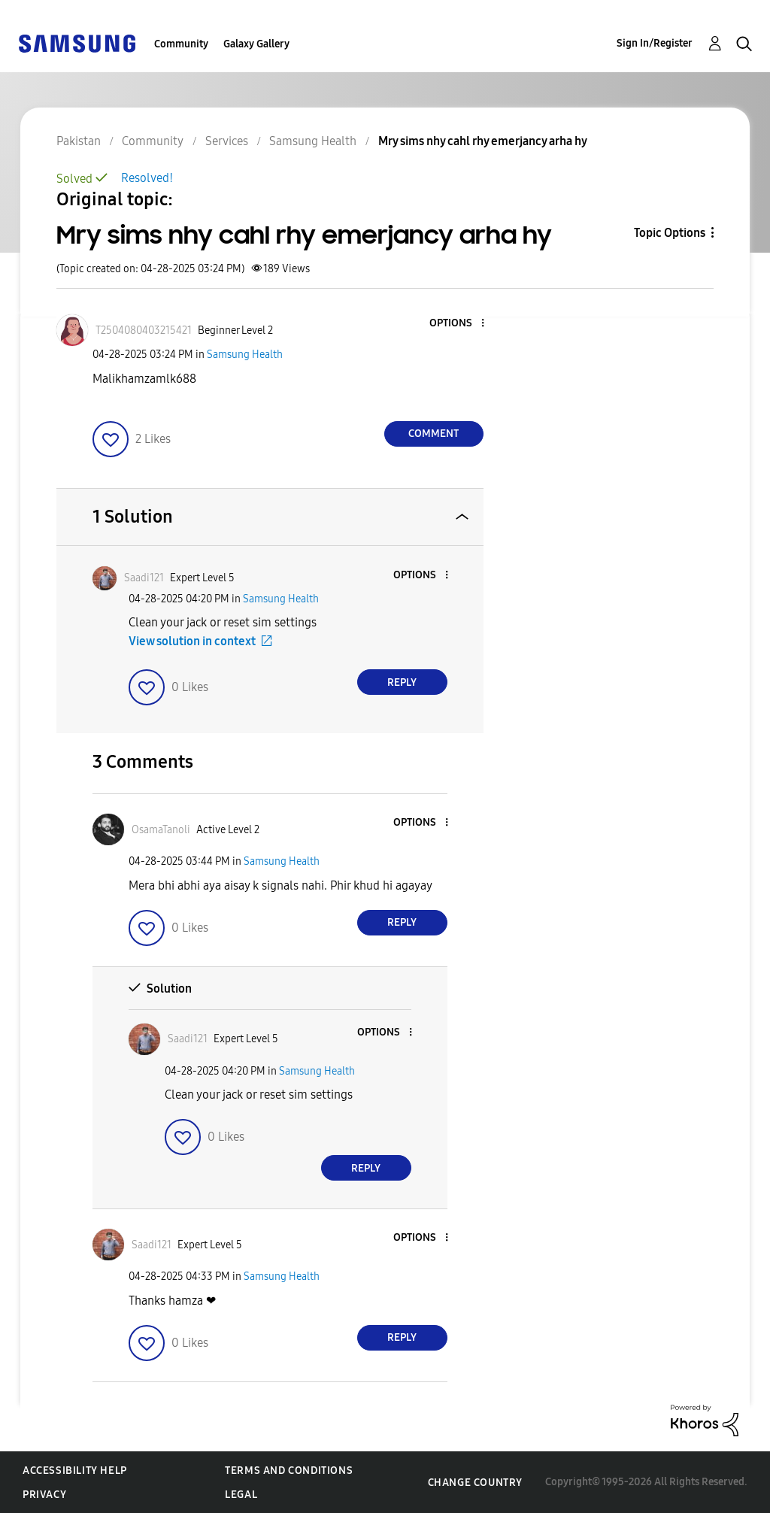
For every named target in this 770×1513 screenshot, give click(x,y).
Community (181, 44)
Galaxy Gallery (256, 44)
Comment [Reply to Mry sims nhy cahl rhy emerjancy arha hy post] (433, 433)
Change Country (475, 1482)
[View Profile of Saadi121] (144, 578)
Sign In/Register (655, 43)
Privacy (44, 1494)
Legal (241, 1494)
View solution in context (192, 641)
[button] (457, 324)
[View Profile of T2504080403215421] (143, 330)
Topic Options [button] (669, 233)
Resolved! (147, 178)
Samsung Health (245, 354)
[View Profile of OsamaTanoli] (161, 829)
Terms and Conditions (289, 1470)
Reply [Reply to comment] (402, 682)
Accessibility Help (75, 1470)
